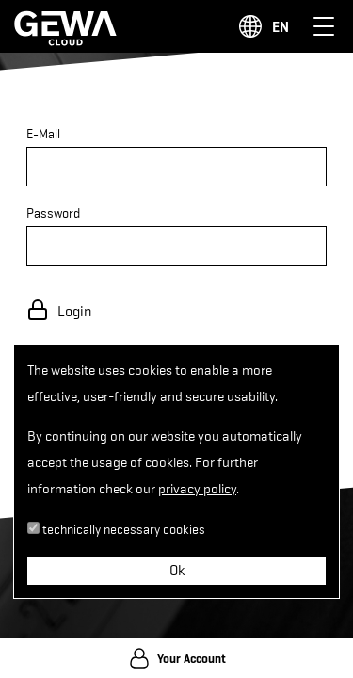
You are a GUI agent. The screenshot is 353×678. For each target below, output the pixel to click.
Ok (177, 570)
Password (53, 212)
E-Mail (43, 133)
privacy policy (197, 489)
